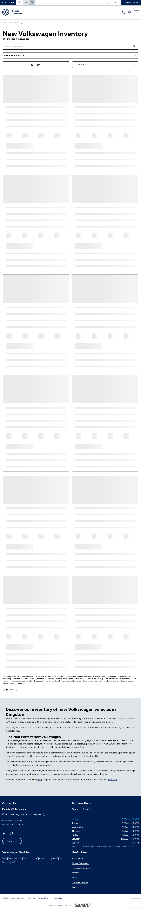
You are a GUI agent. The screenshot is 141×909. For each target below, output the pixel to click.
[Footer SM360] (83, 905)
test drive (112, 779)
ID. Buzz (42, 858)
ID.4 (49, 858)
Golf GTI (27, 858)
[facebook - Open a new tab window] (4, 833)
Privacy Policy (57, 898)
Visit (39, 779)
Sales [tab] (75, 809)
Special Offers (78, 858)
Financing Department (81, 868)
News (74, 877)
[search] (66, 46)
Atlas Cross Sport (15, 858)
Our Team (76, 887)
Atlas (5, 858)
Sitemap (31, 898)
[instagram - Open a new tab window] (11, 833)
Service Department (80, 863)
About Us (75, 872)
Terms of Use (43, 898)
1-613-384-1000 (15, 820)
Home (5, 23)
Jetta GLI (62, 858)
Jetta (55, 858)
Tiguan (11, 863)
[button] (8, 2)
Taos (4, 863)
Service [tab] (87, 809)
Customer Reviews (80, 882)
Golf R (34, 858)
